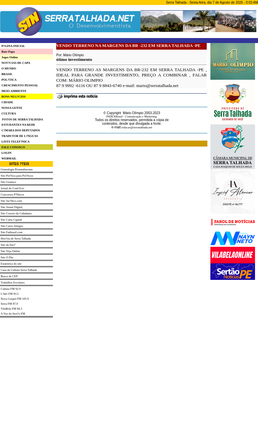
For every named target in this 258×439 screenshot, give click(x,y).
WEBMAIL (8, 158)
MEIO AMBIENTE (13, 91)
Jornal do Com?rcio (12, 188)
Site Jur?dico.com (11, 200)
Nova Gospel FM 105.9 (15, 298)
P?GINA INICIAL (12, 46)
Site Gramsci (8, 182)
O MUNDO (8, 68)
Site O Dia (7, 257)
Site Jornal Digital (11, 207)
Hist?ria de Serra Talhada (16, 238)
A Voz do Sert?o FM (13, 313)
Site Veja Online (10, 251)
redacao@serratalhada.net (136, 127)
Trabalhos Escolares (12, 282)
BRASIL (6, 74)
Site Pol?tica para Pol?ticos (17, 175)
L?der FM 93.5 (10, 293)
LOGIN (6, 152)
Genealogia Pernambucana (16, 169)
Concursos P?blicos (12, 194)
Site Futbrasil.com (11, 232)
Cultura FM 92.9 (11, 288)
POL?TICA (8, 79)
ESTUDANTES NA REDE (17, 124)
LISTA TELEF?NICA (14, 141)
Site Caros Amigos (12, 226)
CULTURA (8, 113)
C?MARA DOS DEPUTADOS (20, 130)
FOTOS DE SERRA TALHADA (22, 119)
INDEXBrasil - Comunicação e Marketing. (131, 116)
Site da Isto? (8, 244)
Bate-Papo (7, 51)
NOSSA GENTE (11, 108)
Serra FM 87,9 (9, 303)
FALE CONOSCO (12, 147)
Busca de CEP (9, 276)
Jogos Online (9, 57)
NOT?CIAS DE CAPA (15, 63)
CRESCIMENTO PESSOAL (19, 85)
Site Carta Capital (11, 219)
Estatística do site (11, 263)
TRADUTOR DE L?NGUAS (19, 136)
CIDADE (6, 102)
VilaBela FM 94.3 (11, 308)
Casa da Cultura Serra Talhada (19, 270)
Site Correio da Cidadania (16, 213)
